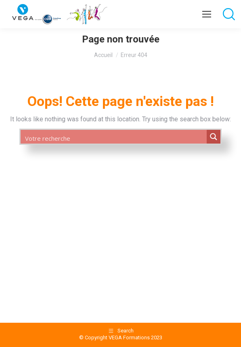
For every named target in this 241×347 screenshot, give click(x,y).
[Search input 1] (114, 137)
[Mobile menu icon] (207, 14)
